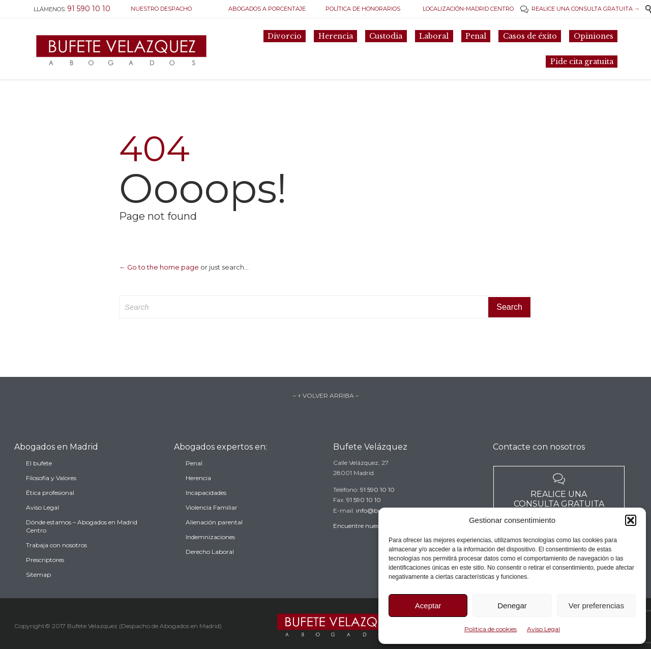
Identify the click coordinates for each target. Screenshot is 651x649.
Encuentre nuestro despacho (375, 537)
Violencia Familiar (212, 521)
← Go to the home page (159, 267)
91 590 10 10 (377, 500)
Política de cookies (490, 629)
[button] (631, 520)
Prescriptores (45, 576)
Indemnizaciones (210, 551)
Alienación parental (214, 536)
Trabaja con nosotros (56, 562)
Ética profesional (50, 509)
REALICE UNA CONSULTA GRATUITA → (580, 8)
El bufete (39, 480)
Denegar (512, 605)
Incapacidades (206, 507)
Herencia (198, 492)
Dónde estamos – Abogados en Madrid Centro (81, 543)
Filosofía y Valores (51, 494)
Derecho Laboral (210, 566)
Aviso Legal (543, 629)
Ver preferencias (596, 605)
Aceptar (428, 605)
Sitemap (38, 591)
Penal (194, 477)
